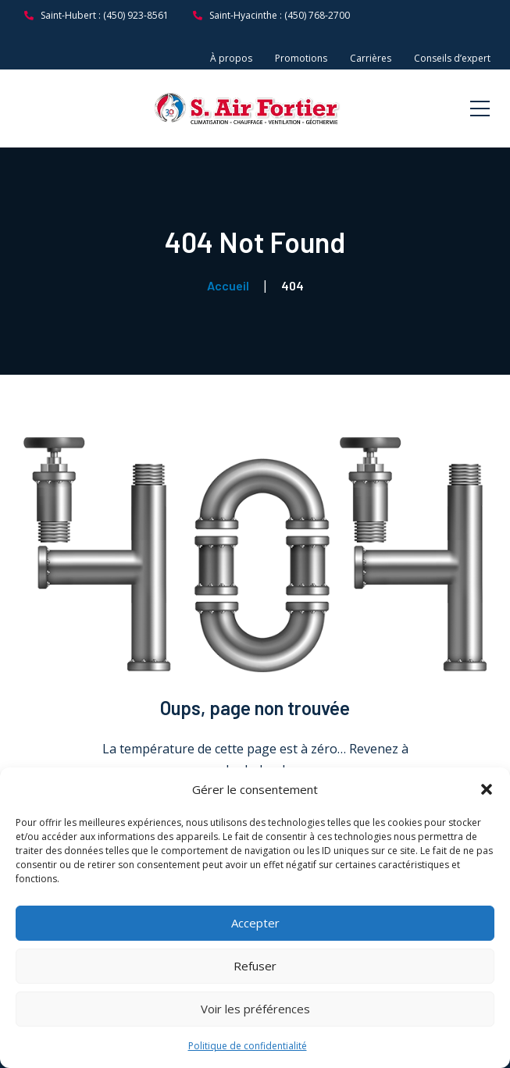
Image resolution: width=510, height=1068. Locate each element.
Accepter (255, 923)
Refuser (255, 966)
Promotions (301, 58)
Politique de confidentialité (247, 1045)
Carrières (370, 58)
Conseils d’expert (452, 58)
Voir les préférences (255, 1008)
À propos (231, 58)
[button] (486, 789)
